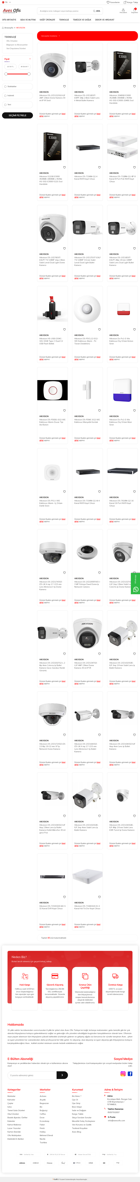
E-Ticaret (61, 1179)
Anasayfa (7, 27)
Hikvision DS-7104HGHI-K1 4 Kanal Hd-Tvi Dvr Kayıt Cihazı (87, 907)
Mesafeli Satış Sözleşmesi (83, 1121)
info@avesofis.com (116, 1120)
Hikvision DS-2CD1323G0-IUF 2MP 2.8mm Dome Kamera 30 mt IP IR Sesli (52, 98)
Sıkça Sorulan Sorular (81, 1117)
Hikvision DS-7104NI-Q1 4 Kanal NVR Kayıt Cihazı (85, 177)
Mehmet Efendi (46, 1135)
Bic (41, 1107)
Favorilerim (113, 2)
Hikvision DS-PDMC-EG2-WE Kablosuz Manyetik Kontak (87, 420)
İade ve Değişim (79, 1110)
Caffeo (43, 1114)
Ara (96, 11)
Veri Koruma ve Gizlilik (81, 1124)
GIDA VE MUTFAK (28, 20)
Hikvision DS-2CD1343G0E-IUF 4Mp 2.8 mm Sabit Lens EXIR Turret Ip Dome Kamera (121, 827)
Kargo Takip (131, 2)
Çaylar (10, 1103)
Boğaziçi (43, 1110)
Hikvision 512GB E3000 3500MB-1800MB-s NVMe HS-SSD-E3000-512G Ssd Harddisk (50, 180)
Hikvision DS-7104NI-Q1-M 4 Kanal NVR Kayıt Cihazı (87, 502)
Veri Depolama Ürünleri (16, 48)
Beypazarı (44, 1103)
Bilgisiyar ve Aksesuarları (17, 45)
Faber (42, 1124)
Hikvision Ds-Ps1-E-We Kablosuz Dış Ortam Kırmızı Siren (121, 341)
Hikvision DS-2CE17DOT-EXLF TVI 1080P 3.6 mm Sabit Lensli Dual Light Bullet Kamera (87, 261)
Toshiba (43, 1142)
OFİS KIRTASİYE (9, 20)
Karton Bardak (14, 1132)
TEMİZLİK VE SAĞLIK (82, 20)
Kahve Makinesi (14, 1124)
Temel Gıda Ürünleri (16, 1110)
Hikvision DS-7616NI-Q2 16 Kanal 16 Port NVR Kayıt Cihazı (121, 503)
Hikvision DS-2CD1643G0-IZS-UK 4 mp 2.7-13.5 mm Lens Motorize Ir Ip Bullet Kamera (85, 748)
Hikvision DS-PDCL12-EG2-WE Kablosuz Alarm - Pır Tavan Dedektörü (86, 341)
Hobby (43, 1132)
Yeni (7, 104)
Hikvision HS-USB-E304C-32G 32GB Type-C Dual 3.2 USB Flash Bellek (51, 341)
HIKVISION (44, 92)
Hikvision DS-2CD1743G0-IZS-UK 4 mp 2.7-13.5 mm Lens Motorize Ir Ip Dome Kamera (50, 586)
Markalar (11, 1096)
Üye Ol (75, 1099)
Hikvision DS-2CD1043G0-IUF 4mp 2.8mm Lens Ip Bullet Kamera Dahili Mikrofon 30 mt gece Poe (52, 829)
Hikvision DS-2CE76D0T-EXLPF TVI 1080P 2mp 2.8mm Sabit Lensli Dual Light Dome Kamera (52, 261)
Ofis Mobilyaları (14, 1135)
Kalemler (11, 1121)
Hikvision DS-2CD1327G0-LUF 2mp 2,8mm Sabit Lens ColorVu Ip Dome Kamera (121, 584)
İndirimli (9, 95)
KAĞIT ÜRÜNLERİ (47, 20)
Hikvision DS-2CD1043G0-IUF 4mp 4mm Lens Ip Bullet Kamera (122, 746)
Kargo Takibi (77, 1114)
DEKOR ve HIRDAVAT (104, 20)
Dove (42, 1117)
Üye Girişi (76, 1103)
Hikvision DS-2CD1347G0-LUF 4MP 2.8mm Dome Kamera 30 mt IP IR (85, 665)
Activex (43, 1096)
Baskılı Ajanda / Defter (17, 1117)
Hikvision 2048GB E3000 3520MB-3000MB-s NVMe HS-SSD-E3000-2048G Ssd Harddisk (121, 99)
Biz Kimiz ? (76, 1096)
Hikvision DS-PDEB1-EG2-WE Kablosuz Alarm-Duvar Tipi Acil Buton (52, 422)
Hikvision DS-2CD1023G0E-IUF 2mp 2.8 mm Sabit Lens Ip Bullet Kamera (122, 665)
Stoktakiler (10, 86)
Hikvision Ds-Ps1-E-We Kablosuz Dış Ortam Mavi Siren (120, 422)
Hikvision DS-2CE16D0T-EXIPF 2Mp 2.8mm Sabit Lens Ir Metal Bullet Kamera (87, 98)
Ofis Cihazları (12, 41)
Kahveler (11, 1099)
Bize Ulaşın (77, 1107)
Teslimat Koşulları (80, 1128)
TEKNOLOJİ (64, 20)
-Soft (55, 1179)
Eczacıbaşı (44, 1121)
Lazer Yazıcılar (14, 1128)
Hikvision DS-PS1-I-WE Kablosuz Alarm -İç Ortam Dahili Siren (50, 503)
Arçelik (43, 1099)
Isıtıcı (10, 1107)
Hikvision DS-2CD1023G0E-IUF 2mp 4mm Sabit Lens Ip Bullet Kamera (86, 827)
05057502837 (114, 1112)
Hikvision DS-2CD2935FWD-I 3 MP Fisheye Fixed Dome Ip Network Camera (87, 584)
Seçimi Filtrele (17, 115)
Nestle (42, 1139)
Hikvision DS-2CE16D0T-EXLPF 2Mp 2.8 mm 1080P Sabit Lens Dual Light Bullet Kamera (121, 261)
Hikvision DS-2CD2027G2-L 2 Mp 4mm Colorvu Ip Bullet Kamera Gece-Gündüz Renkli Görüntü (52, 667)
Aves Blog (76, 1132)
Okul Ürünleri (13, 1114)
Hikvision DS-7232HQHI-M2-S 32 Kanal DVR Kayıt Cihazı (52, 907)
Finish (42, 1128)
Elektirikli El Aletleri (16, 1139)
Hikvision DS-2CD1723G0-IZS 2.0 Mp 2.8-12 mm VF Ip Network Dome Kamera (52, 746)
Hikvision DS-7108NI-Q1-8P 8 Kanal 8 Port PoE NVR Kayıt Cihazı (122, 179)
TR (6, 2)
